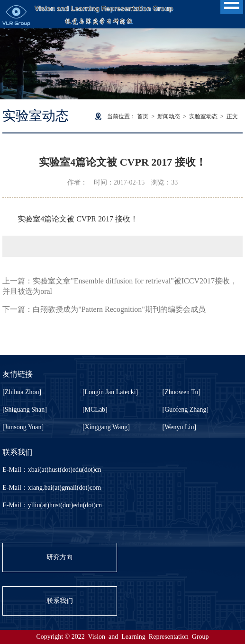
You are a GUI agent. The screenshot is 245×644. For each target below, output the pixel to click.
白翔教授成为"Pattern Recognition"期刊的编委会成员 (119, 309)
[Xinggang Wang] (106, 427)
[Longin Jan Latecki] (110, 392)
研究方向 (59, 557)
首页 (142, 116)
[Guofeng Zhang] (186, 409)
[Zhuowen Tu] (182, 392)
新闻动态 (168, 116)
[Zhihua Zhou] (21, 392)
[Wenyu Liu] (180, 427)
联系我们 (59, 600)
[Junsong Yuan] (23, 427)
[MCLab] (95, 409)
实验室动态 (203, 116)
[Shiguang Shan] (24, 409)
